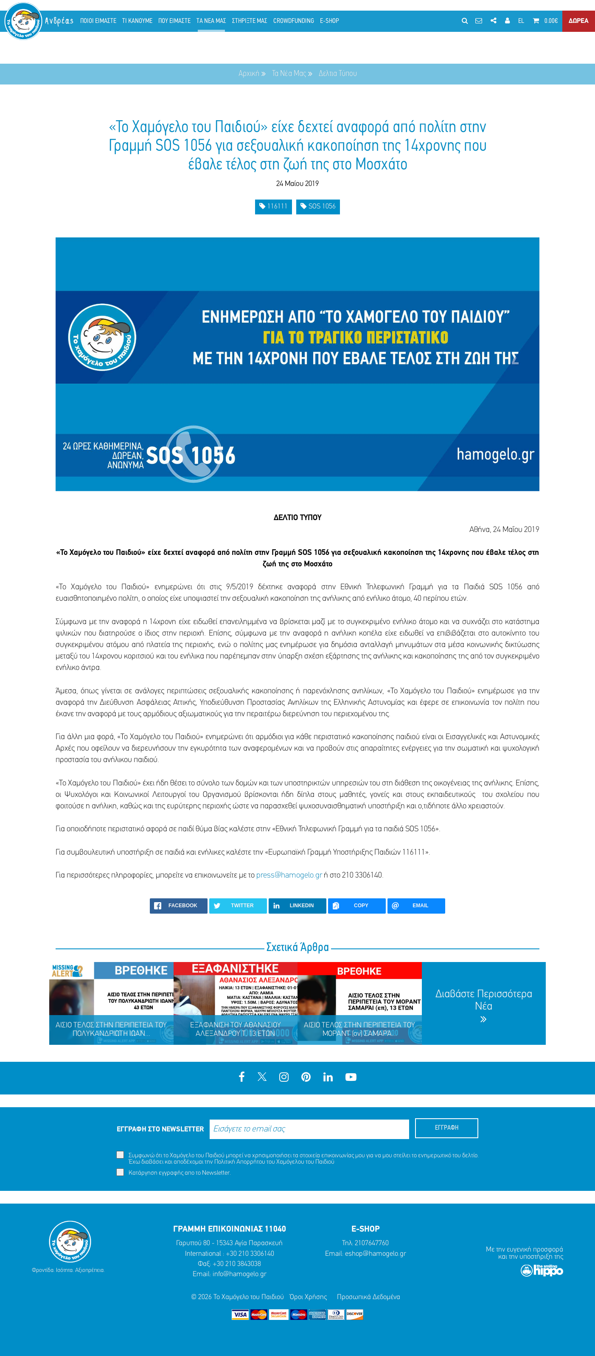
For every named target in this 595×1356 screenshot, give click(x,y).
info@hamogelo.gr (240, 1274)
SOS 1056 (318, 206)
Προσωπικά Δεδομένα (368, 1297)
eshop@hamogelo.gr (375, 1254)
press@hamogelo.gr (289, 876)
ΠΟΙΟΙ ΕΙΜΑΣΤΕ (98, 21)
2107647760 (372, 1243)
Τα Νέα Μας (289, 74)
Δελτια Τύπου (338, 74)
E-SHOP (329, 21)
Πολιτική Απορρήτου (239, 1162)
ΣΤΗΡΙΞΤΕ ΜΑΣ (249, 21)
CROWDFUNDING (293, 21)
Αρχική (249, 74)
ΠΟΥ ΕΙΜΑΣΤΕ (174, 21)
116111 (273, 206)
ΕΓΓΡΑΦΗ (446, 1128)
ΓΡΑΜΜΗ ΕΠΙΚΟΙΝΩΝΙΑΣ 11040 (229, 1229)
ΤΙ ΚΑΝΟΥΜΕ (137, 21)
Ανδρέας (59, 21)
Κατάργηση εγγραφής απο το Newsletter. (173, 1172)
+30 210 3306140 (250, 1254)
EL (521, 21)
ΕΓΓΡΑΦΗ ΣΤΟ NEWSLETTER (160, 1129)
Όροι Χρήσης (308, 1297)
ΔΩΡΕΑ (579, 21)
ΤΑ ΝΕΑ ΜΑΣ (211, 21)
